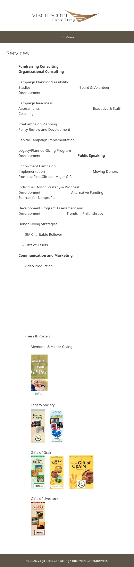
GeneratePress (97, 561)
